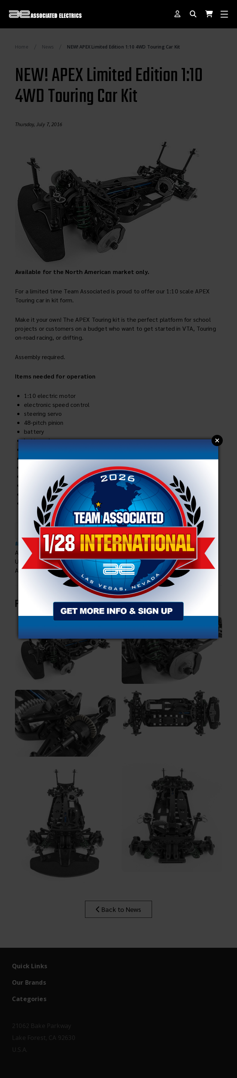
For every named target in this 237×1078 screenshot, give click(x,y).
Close (217, 440)
